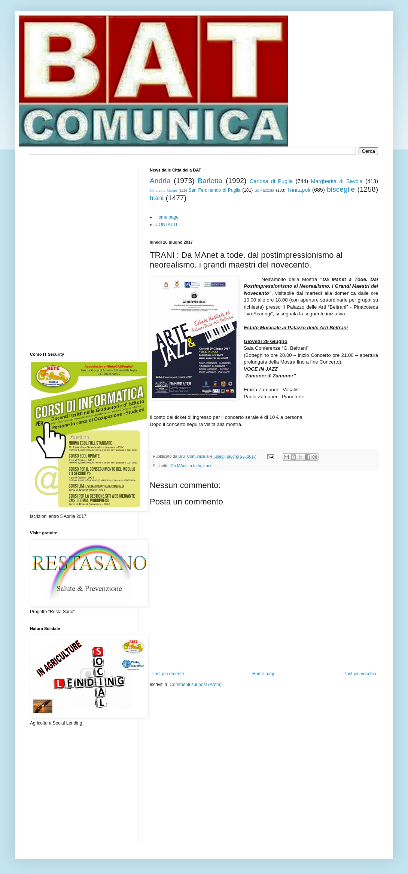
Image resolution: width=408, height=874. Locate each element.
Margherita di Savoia (337, 181)
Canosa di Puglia (271, 181)
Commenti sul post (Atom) (196, 684)
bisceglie (341, 189)
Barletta (210, 181)
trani (157, 198)
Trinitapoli (298, 190)
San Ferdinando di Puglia (214, 190)
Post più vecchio (360, 673)
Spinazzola (264, 190)
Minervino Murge (163, 190)
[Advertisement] (237, 710)
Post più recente (168, 673)
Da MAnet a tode (186, 465)
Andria (160, 181)
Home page (167, 217)
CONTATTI (166, 224)
